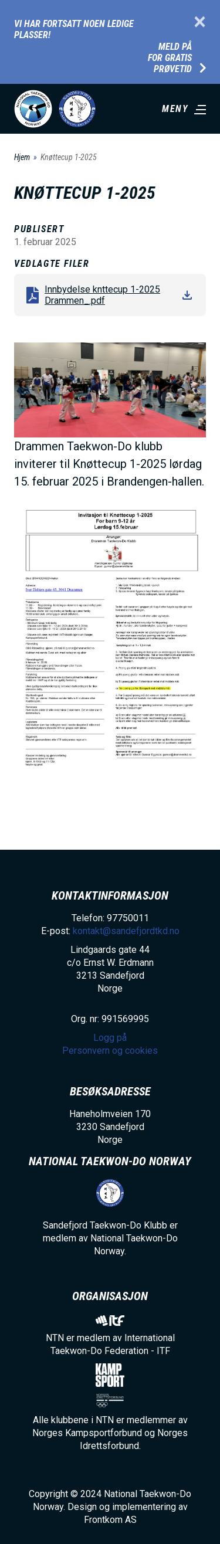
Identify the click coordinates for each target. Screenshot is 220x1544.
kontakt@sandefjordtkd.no (126, 930)
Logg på (110, 1037)
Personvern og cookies (110, 1050)
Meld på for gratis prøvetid (170, 58)
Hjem (22, 157)
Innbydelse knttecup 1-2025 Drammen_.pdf (102, 295)
